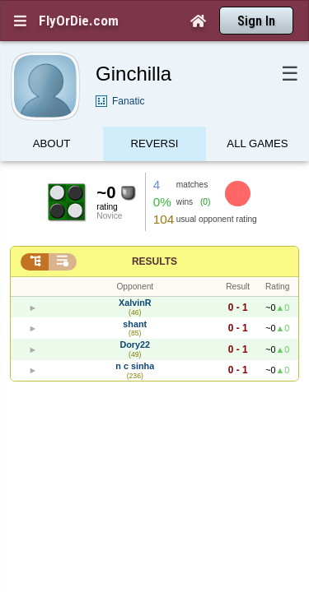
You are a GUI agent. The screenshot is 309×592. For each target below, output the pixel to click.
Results (154, 232)
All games (257, 117)
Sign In (256, 21)
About (51, 117)
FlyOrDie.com (79, 20)
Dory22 (134, 316)
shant (135, 295)
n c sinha (134, 337)
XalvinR (135, 274)
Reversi (155, 117)
